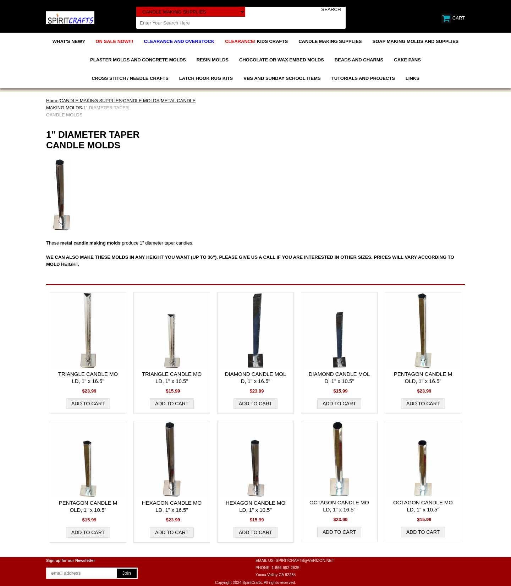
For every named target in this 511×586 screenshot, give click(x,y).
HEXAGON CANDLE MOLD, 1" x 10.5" (255, 506)
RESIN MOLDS (213, 59)
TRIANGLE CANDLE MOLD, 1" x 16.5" (88, 377)
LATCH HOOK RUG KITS (206, 78)
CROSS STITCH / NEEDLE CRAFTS (130, 78)
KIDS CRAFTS (256, 41)
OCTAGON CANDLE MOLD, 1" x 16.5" (339, 506)
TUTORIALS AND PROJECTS (363, 78)
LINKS (412, 78)
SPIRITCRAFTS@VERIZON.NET (305, 560)
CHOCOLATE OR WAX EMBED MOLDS (281, 59)
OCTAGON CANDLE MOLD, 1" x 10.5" (423, 506)
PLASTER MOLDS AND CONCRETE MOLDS (138, 59)
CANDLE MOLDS (141, 100)
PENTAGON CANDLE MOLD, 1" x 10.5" (88, 506)
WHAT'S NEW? (69, 41)
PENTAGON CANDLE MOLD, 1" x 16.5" (423, 377)
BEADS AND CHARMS (359, 59)
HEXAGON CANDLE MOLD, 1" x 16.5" (172, 506)
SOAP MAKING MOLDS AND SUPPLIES (416, 41)
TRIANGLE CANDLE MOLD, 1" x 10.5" (172, 377)
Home (52, 100)
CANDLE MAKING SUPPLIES (330, 41)
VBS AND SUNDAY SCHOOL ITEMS (281, 78)
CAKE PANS (407, 59)
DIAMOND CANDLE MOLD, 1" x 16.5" (255, 377)
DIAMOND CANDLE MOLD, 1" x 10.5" (339, 377)
